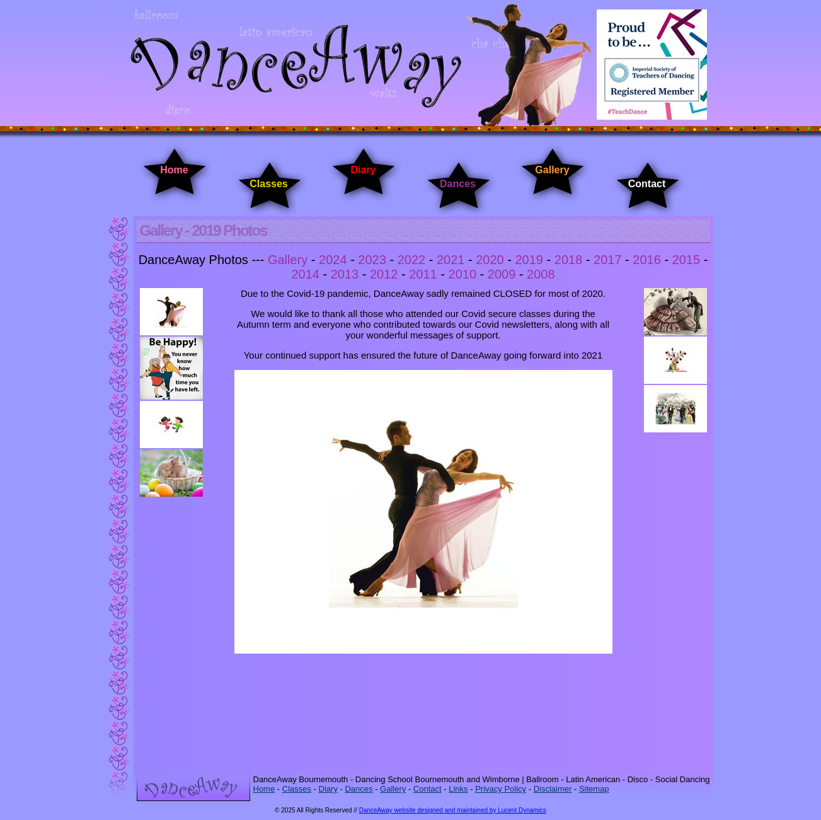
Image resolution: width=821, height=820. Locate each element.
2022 (412, 260)
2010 (463, 274)
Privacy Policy (500, 789)
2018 (568, 260)
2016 (647, 260)
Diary (363, 170)
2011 (423, 274)
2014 (305, 274)
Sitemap (594, 789)
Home (174, 170)
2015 (686, 260)
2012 (384, 274)
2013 (345, 274)
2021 (451, 260)
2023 (372, 260)
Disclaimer (553, 789)
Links (458, 789)
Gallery (552, 170)
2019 (529, 260)
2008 (541, 274)
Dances (458, 183)
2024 (333, 260)
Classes (269, 183)
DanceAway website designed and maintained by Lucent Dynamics (452, 810)
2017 (608, 260)
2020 (490, 260)
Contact (647, 183)
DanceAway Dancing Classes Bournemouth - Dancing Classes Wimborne (410, 64)
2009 (502, 274)
